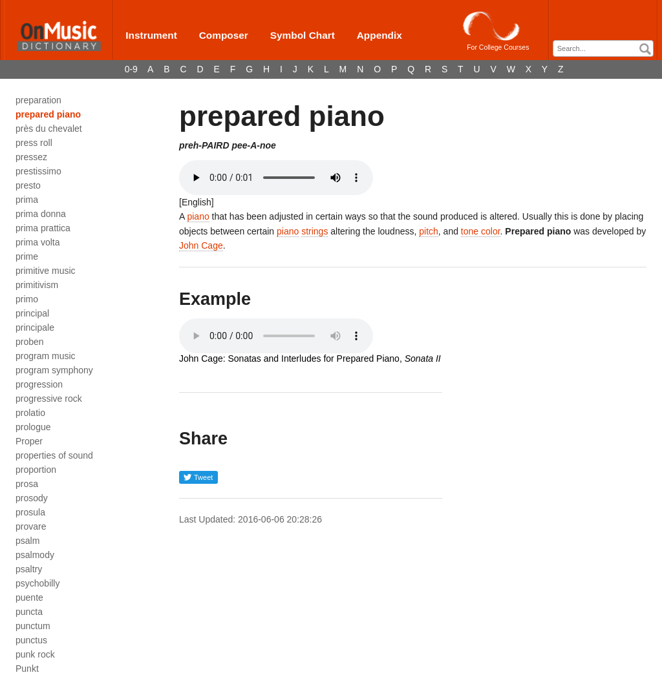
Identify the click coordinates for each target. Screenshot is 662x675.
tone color (480, 231)
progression (39, 384)
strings (314, 231)
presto (28, 185)
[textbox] (606, 48)
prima (27, 199)
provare (31, 526)
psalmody (35, 555)
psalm (27, 540)
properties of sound (54, 455)
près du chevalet (49, 128)
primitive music (46, 270)
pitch (428, 231)
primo (27, 299)
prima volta (37, 242)
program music (46, 356)
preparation (38, 100)
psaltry (29, 569)
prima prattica (43, 228)
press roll (34, 143)
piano (198, 216)
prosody (32, 498)
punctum (33, 626)
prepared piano (48, 114)
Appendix (379, 35)
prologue (33, 427)
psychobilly (37, 583)
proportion (36, 469)
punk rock (35, 654)
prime (27, 256)
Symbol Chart (302, 35)
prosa (27, 484)
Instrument (151, 35)
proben (30, 342)
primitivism (37, 285)
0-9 (131, 69)
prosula (30, 512)
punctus (31, 640)
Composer (223, 35)
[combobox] (603, 48)
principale (35, 327)
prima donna (41, 214)
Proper (29, 441)
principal (32, 313)
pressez (31, 157)
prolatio (30, 413)
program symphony (54, 370)
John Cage (201, 245)
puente (29, 597)
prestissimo (38, 171)
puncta (29, 612)
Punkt (27, 668)
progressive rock (49, 398)
